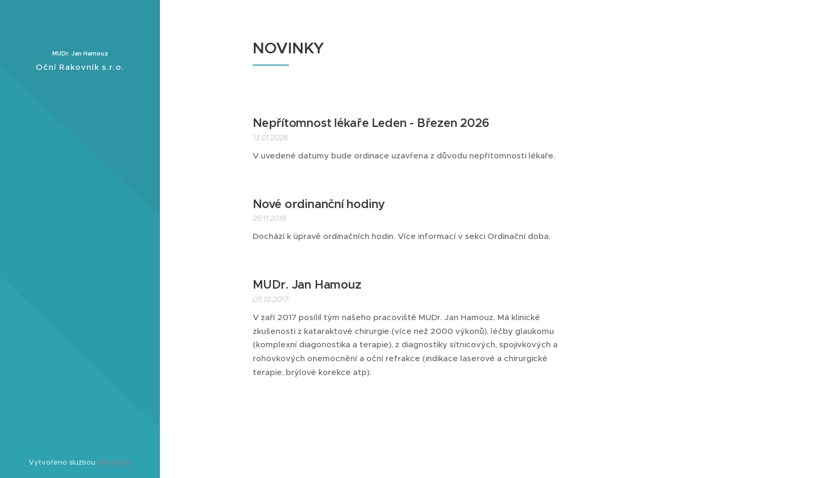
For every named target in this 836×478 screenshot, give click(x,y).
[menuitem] (80, 190)
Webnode (115, 462)
